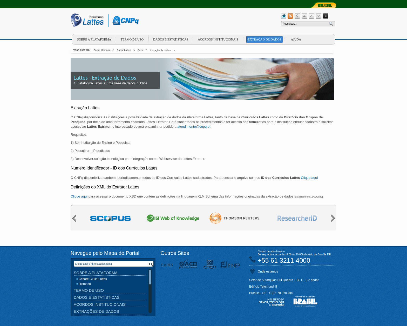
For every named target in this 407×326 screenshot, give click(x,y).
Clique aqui (309, 178)
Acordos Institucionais (218, 39)
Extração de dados (264, 39)
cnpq (124, 20)
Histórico (85, 284)
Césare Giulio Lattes (93, 279)
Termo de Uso (132, 39)
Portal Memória (101, 50)
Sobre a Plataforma (96, 272)
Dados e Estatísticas (170, 39)
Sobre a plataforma (94, 39)
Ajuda (296, 39)
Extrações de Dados (96, 311)
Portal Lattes (124, 50)
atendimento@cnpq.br (193, 126)
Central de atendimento (271, 251)
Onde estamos (268, 271)
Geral (141, 50)
